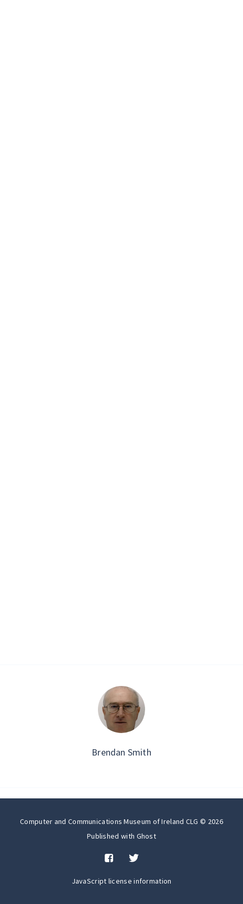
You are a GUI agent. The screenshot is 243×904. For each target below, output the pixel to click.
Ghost (147, 836)
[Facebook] (109, 858)
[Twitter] (134, 858)
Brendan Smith (121, 752)
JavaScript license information (122, 881)
